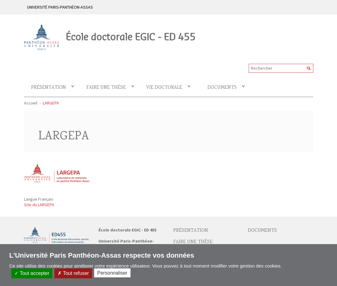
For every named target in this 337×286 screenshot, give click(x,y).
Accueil (30, 103)
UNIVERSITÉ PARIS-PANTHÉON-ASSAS (60, 7)
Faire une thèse (106, 87)
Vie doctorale (164, 87)
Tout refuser (73, 273)
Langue (31, 199)
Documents (222, 87)
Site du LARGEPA (39, 204)
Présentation (48, 87)
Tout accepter (31, 273)
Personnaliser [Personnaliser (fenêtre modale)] (112, 273)
